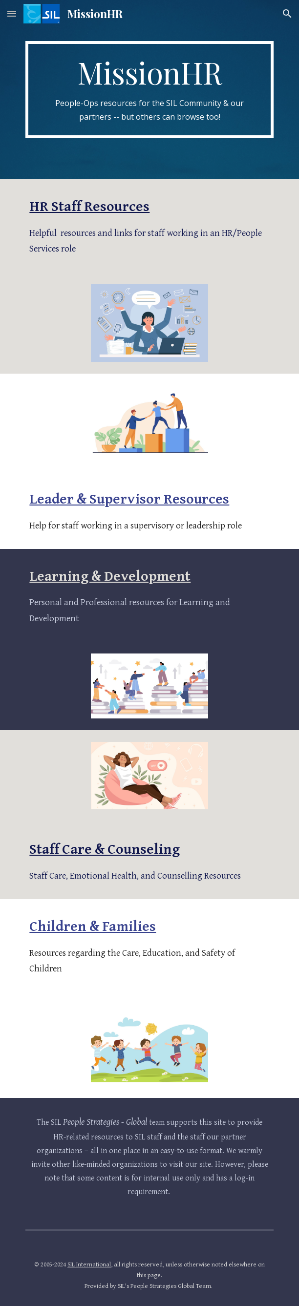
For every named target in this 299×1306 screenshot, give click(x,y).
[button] (11, 13)
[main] (149, 89)
